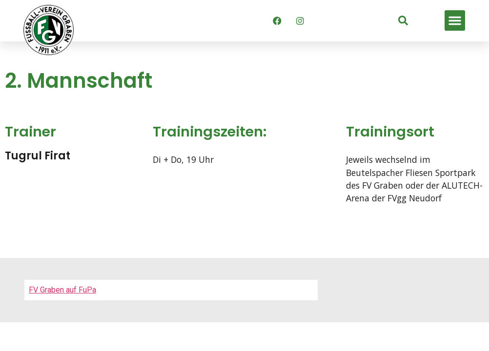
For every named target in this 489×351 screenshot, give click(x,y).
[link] (403, 20)
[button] (455, 20)
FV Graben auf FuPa (62, 289)
